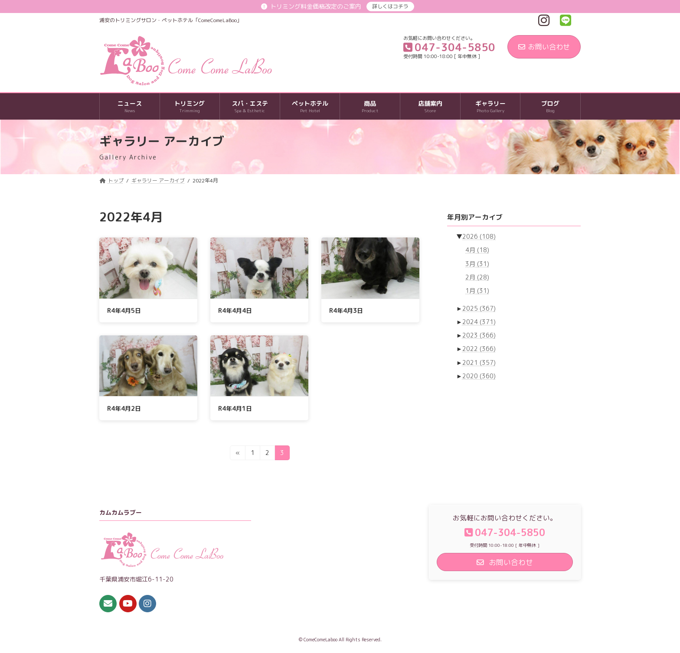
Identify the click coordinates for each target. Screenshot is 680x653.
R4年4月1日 (235, 408)
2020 (479, 376)
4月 (477, 250)
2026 (479, 236)
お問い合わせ (544, 47)
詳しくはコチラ (390, 6)
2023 (479, 335)
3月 (477, 264)
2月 (477, 277)
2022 (479, 349)
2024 (479, 322)
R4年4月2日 (124, 408)
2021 (479, 362)
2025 (479, 308)
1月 (477, 290)
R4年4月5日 (124, 310)
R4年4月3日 (346, 310)
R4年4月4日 (235, 310)
